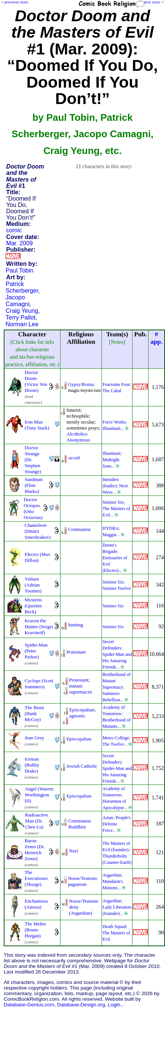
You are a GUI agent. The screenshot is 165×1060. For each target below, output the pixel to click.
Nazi (73, 850)
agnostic (77, 715)
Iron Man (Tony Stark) (37, 425)
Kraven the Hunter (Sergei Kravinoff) (39, 626)
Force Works (113, 422)
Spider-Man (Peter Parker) (36, 651)
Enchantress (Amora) (36, 904)
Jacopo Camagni (17, 300)
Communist (79, 529)
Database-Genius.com (29, 1004)
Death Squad (114, 926)
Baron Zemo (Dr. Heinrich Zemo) (35, 849)
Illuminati (111, 428)
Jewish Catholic (81, 766)
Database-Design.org (81, 1004)
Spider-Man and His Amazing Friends (117, 661)
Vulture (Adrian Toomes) (33, 585)
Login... (116, 1004)
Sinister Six (113, 502)
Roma (87, 384)
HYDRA (110, 528)
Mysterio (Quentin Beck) (33, 605)
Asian (107, 817)
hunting (75, 624)
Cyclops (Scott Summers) (39, 683)
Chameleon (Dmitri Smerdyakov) (38, 531)
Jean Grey (34, 737)
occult (74, 457)
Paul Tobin (19, 270)
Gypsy (74, 384)
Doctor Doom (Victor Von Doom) (36, 381)
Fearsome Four (116, 384)
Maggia (109, 534)
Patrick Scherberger (22, 287)
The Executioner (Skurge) (36, 878)
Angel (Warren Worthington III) (39, 794)
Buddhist (77, 827)
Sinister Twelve (116, 588)
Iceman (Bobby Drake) (32, 765)
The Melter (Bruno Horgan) (35, 929)
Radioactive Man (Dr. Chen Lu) (36, 821)
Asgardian (111, 875)
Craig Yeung (22, 311)
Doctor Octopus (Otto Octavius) (33, 508)
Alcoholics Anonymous (78, 437)
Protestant (76, 652)
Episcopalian (81, 710)
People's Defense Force (116, 824)
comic (14, 230)
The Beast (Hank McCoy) (34, 713)
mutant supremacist (80, 689)
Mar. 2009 (19, 243)
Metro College (115, 737)
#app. (156, 338)
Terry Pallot (20, 317)
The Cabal (111, 390)
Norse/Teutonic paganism (83, 881)
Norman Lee (22, 324)
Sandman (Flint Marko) (34, 485)
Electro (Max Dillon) (37, 557)
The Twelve (113, 744)
